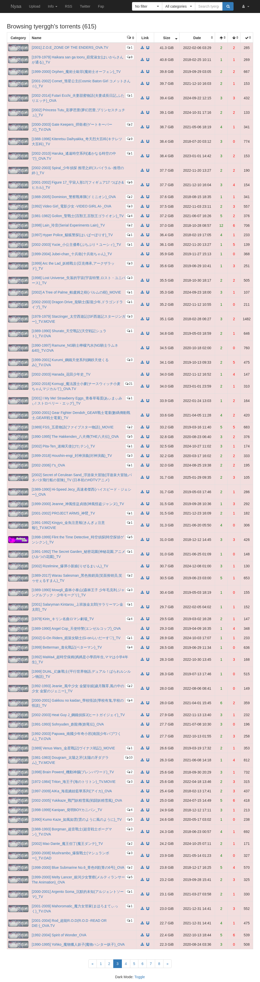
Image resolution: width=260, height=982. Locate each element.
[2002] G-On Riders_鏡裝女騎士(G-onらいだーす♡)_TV (76, 638)
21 (129, 383)
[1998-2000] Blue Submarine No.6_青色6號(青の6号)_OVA (78, 867)
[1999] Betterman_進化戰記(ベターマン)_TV (67, 647)
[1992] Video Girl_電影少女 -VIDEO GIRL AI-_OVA (71, 206)
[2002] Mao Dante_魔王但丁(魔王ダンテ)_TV (67, 844)
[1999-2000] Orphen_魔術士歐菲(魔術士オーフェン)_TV (76, 72)
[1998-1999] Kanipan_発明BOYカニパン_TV (67, 810)
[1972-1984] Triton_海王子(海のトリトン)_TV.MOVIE (74, 782)
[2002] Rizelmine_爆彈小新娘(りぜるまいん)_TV (70, 566)
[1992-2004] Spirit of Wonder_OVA (59, 935)
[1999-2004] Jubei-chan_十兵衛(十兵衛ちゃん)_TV (72, 254)
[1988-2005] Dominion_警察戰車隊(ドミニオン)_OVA (74, 197)
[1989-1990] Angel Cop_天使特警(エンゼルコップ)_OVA (76, 628)
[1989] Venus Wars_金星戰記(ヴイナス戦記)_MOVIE (73, 748)
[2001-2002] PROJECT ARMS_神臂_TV (63, 513)
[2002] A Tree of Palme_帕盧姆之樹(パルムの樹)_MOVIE (76, 292)
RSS (68, 6)
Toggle (139, 977)
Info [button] (52, 6)
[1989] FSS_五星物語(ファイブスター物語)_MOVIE (72, 427)
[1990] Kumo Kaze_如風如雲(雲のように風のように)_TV (77, 819)
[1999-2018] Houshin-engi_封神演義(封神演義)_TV (72, 456)
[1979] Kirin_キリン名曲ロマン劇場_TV (63, 619)
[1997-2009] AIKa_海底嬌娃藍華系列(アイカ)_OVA (72, 791)
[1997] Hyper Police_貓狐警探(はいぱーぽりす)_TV (72, 235)
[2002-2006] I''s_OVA (48, 465)
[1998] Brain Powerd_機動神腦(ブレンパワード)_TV (73, 772)
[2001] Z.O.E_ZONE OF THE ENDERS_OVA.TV (70, 47)
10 (129, 757)
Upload (34, 6)
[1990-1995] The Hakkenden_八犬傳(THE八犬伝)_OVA (75, 436)
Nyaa (16, 6)
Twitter (85, 6)
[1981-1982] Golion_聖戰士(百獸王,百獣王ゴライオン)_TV (78, 216)
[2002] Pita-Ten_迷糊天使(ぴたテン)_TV (63, 446)
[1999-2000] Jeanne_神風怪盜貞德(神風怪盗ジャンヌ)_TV (78, 504)
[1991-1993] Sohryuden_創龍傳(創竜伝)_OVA (68, 724)
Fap (101, 6)
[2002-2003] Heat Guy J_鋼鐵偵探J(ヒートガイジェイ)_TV (78, 715)
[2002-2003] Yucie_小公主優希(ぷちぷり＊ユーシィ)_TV (76, 245)
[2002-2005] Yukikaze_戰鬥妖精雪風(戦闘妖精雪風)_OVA (77, 800)
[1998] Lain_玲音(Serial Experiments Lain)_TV (68, 225)
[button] (245, 6)
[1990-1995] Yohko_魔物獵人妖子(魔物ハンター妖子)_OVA (78, 944)
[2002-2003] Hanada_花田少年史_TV (61, 374)
